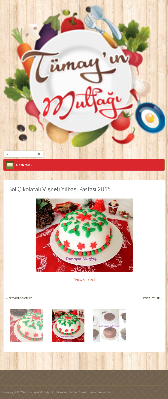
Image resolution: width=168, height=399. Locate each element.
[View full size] (84, 280)
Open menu (24, 165)
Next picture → (152, 298)
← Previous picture (19, 298)
